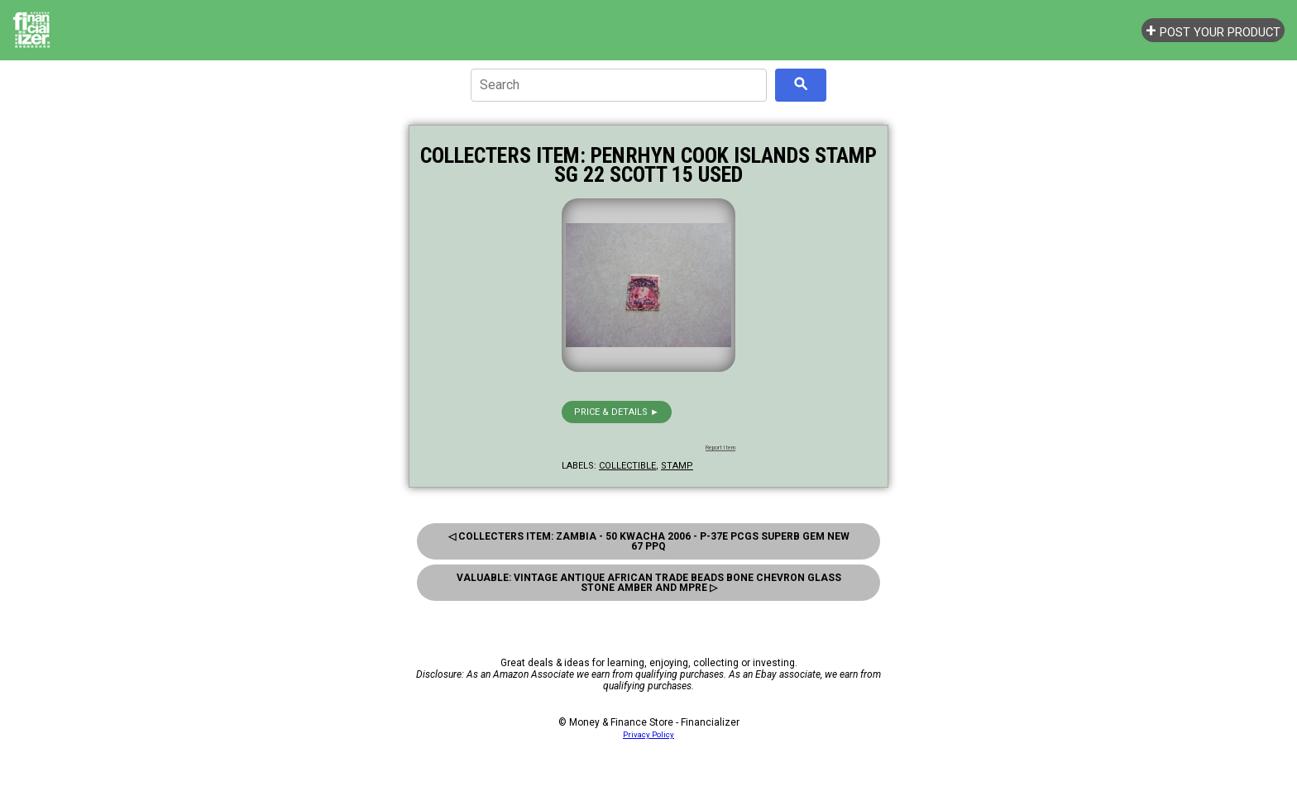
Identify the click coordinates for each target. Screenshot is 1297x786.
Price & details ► (616, 412)
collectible (627, 465)
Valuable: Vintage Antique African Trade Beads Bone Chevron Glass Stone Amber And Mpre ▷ (649, 582)
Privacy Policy (648, 734)
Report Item (720, 448)
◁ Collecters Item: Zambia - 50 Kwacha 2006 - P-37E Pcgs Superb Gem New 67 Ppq (649, 541)
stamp (677, 465)
